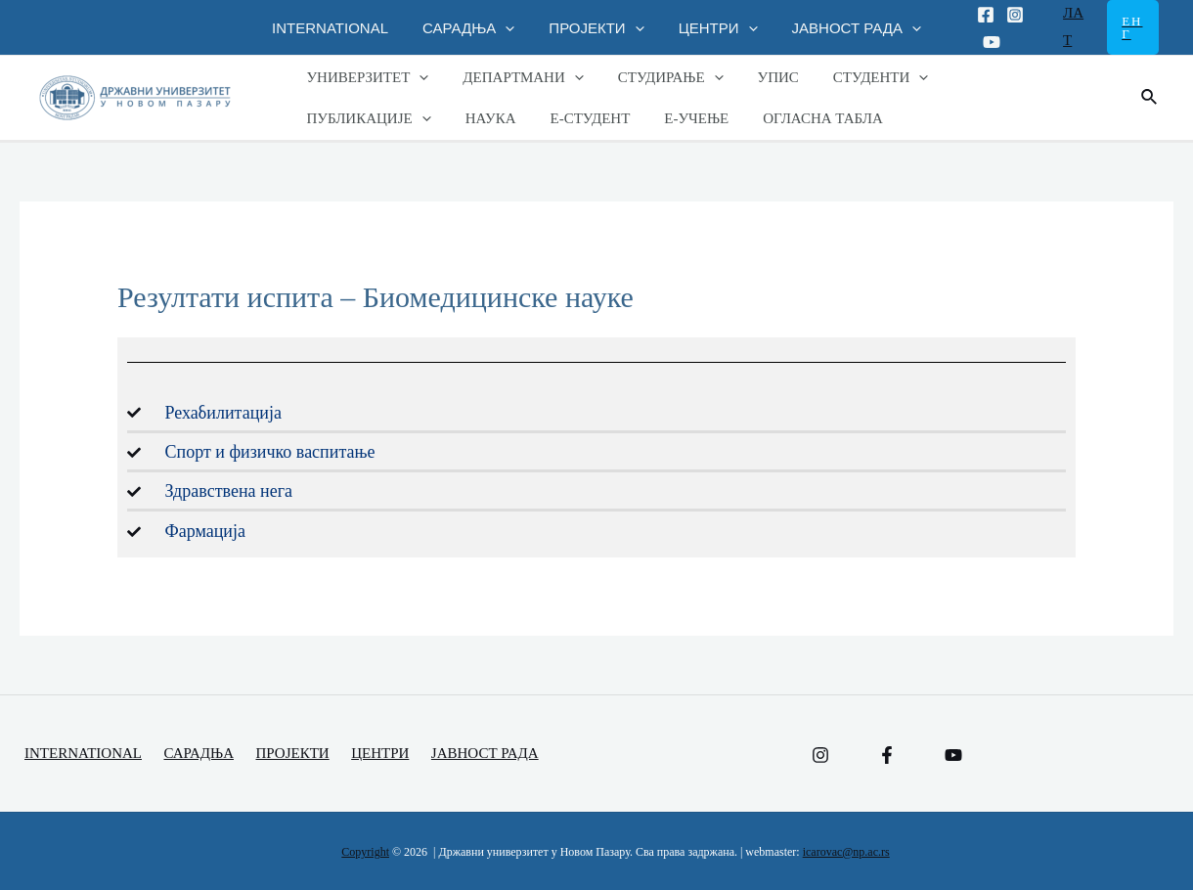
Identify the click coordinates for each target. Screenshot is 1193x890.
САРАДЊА (473, 28)
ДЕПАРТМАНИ (516, 77)
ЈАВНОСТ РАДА (846, 28)
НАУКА (329, 118)
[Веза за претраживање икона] (1150, 98)
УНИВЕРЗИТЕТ (365, 77)
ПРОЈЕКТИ (596, 28)
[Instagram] (1003, 14)
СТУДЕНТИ (858, 77)
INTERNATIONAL (340, 28)
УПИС (760, 77)
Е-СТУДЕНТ (424, 118)
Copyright (365, 852)
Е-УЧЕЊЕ (526, 118)
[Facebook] (974, 14)
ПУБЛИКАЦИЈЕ (998, 77)
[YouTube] (953, 755)
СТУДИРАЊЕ (658, 77)
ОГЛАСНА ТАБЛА (648, 118)
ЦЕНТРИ (713, 28)
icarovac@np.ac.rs (846, 852)
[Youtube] (980, 42)
